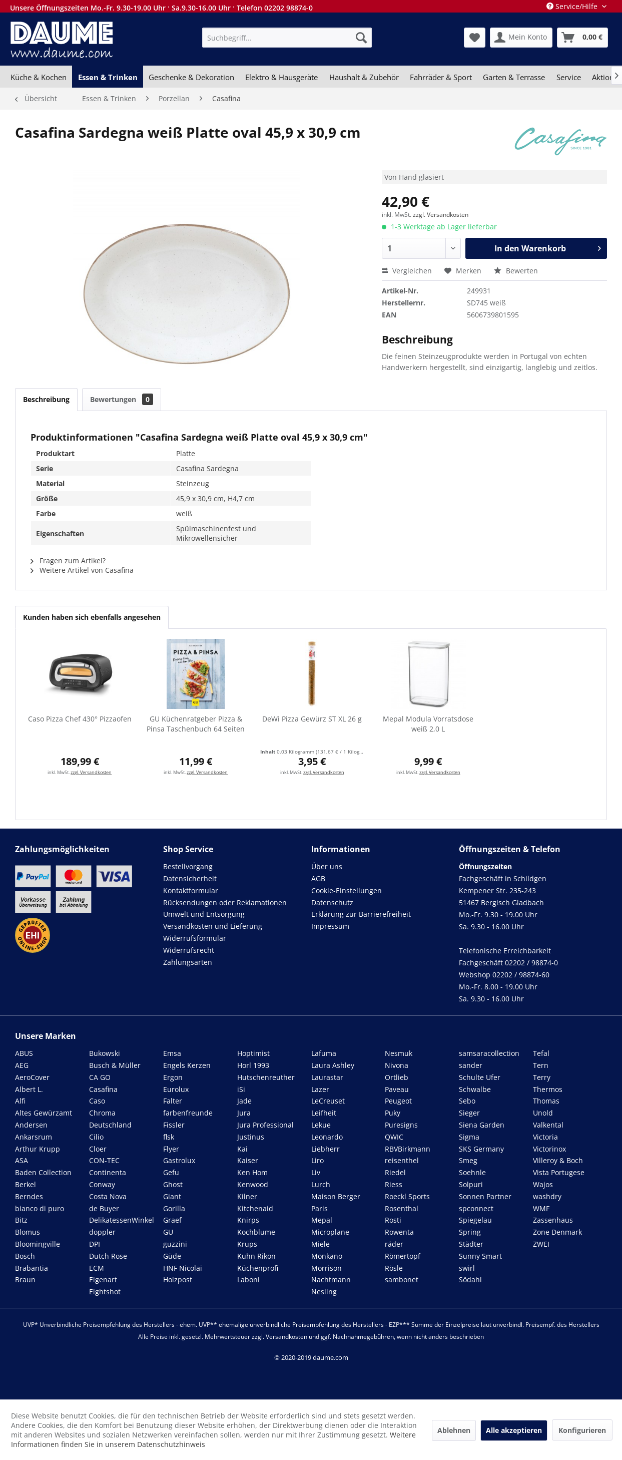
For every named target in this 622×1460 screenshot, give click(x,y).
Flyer (171, 1149)
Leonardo (327, 1137)
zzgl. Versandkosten (440, 214)
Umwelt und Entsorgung (204, 914)
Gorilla (174, 1208)
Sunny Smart (480, 1256)
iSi (241, 1089)
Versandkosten (286, 1336)
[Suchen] (361, 38)
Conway (102, 1184)
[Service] (568, 77)
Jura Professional (265, 1125)
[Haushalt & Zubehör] (364, 77)
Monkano (326, 1256)
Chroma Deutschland (110, 1119)
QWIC (394, 1137)
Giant (172, 1196)
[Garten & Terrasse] (513, 77)
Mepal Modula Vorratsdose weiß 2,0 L (428, 724)
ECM (96, 1268)
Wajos (543, 1184)
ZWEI (541, 1244)
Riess (393, 1184)
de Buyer (104, 1208)
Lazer (320, 1089)
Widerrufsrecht (188, 950)
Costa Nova (108, 1196)
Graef (172, 1220)
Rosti (393, 1220)
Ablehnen (453, 1430)
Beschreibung (46, 399)
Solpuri (471, 1184)
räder (394, 1244)
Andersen (31, 1125)
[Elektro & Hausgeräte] (281, 77)
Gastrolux (179, 1160)
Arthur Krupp (37, 1149)
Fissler (174, 1125)
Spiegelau (475, 1220)
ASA (21, 1160)
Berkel (25, 1184)
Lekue (321, 1125)
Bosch (25, 1256)
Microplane (330, 1232)
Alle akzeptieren (514, 1430)
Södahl (470, 1279)
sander (470, 1065)
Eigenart (103, 1279)
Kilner (247, 1196)
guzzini (175, 1244)
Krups (247, 1244)
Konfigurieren (582, 1430)
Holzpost (177, 1279)
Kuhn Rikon (256, 1256)
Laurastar (327, 1077)
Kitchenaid (255, 1208)
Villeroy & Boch (558, 1160)
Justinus (250, 1137)
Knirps (248, 1220)
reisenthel (402, 1160)
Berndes (29, 1196)
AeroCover (32, 1077)
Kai (242, 1149)
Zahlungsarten (187, 962)
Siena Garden (481, 1125)
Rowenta (399, 1232)
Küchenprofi (257, 1268)
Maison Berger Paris (335, 1202)
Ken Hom (252, 1172)
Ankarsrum (33, 1137)
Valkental (548, 1125)
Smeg (468, 1160)
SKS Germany (481, 1149)
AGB (318, 878)
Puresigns (401, 1125)
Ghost (173, 1184)
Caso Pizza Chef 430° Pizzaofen (80, 718)
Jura (244, 1113)
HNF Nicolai (182, 1268)
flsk (168, 1137)
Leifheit (323, 1113)
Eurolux (176, 1089)
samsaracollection (489, 1053)
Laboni (248, 1279)
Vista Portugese (558, 1172)
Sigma (469, 1137)
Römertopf (402, 1256)
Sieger (469, 1113)
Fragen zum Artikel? (68, 560)
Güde (172, 1256)
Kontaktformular (190, 890)
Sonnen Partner (485, 1196)
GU (168, 1232)
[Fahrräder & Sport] (440, 77)
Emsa (172, 1053)
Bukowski (104, 1053)
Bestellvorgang (188, 866)
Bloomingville (37, 1244)
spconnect (476, 1208)
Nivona (396, 1065)
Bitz (21, 1220)
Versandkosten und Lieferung (212, 926)
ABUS (24, 1053)
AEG (22, 1065)
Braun (25, 1279)
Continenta (107, 1172)
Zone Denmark (557, 1232)
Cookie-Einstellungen (346, 890)
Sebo (467, 1101)
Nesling (324, 1291)
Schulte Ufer (479, 1077)
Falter (172, 1101)
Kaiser (247, 1160)
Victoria (545, 1137)
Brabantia (31, 1268)
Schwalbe (475, 1089)
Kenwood (252, 1184)
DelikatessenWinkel (121, 1220)
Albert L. (29, 1089)
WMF (541, 1208)
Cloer (98, 1149)
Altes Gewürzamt (43, 1113)
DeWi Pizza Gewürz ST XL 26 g (312, 718)
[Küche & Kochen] (38, 77)
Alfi (20, 1101)
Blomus (27, 1232)
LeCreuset (328, 1101)
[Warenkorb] (582, 38)
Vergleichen (407, 270)
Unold (543, 1113)
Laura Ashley (332, 1065)
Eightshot (105, 1291)
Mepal (321, 1220)
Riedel (395, 1172)
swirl (467, 1268)
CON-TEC (104, 1160)
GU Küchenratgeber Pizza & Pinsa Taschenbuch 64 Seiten (196, 724)
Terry (541, 1077)
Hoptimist (253, 1053)
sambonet (401, 1279)
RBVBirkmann (407, 1149)
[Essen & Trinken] (107, 77)
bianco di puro (39, 1208)
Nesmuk (398, 1053)
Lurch (320, 1184)
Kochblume (256, 1232)
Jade (244, 1101)
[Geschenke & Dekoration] (191, 77)
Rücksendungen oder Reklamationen (225, 902)
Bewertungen (121, 399)
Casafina (103, 1089)
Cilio (96, 1137)
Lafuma (323, 1053)
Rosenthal (401, 1208)
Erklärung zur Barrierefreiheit (361, 914)
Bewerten (516, 270)
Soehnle (472, 1172)
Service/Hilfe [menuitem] (572, 6)
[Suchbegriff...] (287, 38)
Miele (320, 1244)
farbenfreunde (188, 1113)
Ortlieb (396, 1077)
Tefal (541, 1053)
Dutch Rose (108, 1256)
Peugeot (398, 1101)
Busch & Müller (115, 1065)
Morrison (326, 1268)
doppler (102, 1232)
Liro (317, 1160)
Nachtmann (331, 1279)
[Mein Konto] (521, 38)
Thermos (547, 1089)
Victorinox (549, 1149)
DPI (94, 1244)
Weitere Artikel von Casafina (82, 570)
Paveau (397, 1089)
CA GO (100, 1077)
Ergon (173, 1077)
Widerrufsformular (194, 938)
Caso (97, 1101)
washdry (547, 1196)
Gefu (171, 1172)
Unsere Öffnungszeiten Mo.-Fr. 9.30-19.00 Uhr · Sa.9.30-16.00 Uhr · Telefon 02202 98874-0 (161, 8)
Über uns (326, 866)
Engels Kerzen (187, 1065)
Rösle (394, 1268)
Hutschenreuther (266, 1077)
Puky (392, 1113)
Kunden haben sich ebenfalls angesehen (92, 617)
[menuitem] (287, 38)
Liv (315, 1172)
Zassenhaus (553, 1220)
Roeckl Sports (407, 1196)
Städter (471, 1244)
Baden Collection (43, 1172)
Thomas (546, 1101)
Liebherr (325, 1149)
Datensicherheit (190, 878)
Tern (540, 1065)
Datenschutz (332, 902)
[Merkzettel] (474, 38)
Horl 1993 (253, 1065)
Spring (470, 1232)
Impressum (330, 926)
